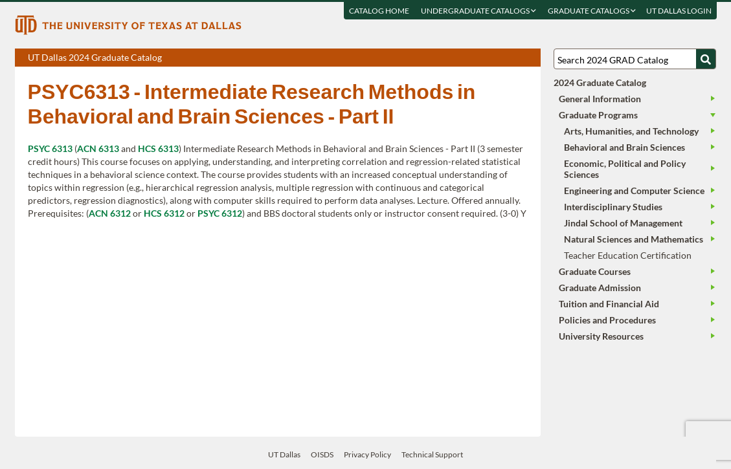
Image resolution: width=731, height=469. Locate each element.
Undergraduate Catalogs (477, 11)
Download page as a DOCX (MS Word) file (498, 58)
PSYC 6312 (219, 213)
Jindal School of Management (623, 222)
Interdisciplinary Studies (613, 206)
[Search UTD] (705, 59)
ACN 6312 (110, 213)
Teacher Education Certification (628, 255)
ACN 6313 (98, 148)
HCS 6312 (164, 213)
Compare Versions (528, 58)
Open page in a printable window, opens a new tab (513, 58)
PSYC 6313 (50, 148)
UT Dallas (284, 454)
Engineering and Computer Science (634, 190)
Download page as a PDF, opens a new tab (483, 58)
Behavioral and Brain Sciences (624, 147)
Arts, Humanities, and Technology (631, 130)
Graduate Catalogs (591, 11)
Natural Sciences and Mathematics (633, 239)
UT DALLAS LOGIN (678, 11)
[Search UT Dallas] (635, 59)
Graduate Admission (600, 287)
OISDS (322, 454)
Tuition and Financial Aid (609, 303)
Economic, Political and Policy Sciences (625, 169)
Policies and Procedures (607, 319)
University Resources (601, 336)
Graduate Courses (595, 271)
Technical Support (432, 454)
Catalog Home (378, 11)
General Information (600, 98)
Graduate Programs (598, 114)
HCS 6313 (158, 148)
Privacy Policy (367, 454)
